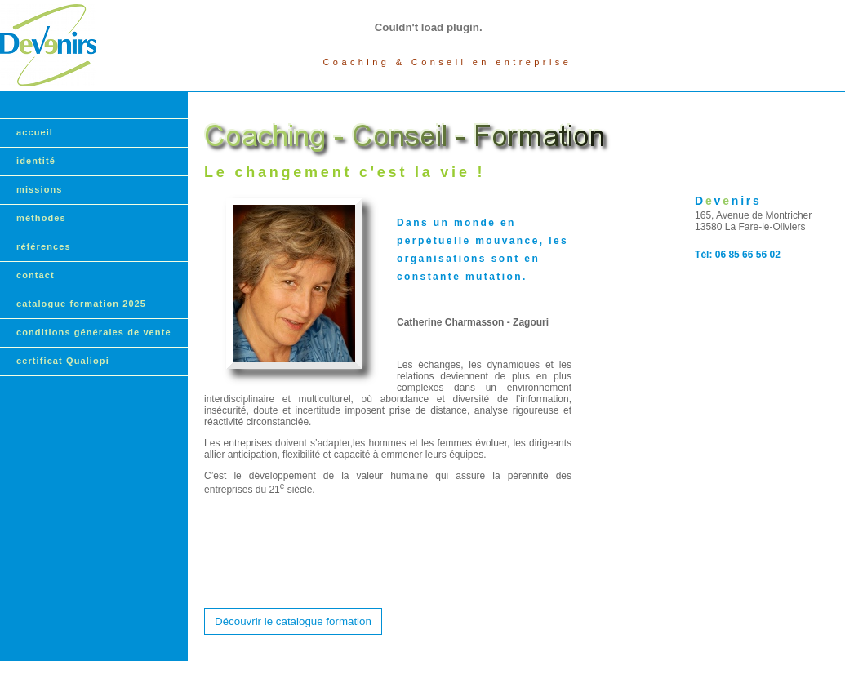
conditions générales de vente (93, 332)
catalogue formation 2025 (81, 303)
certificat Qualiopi (62, 361)
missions (39, 189)
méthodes (41, 218)
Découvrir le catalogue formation (293, 621)
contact (35, 275)
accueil (34, 132)
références (43, 246)
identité (36, 161)
